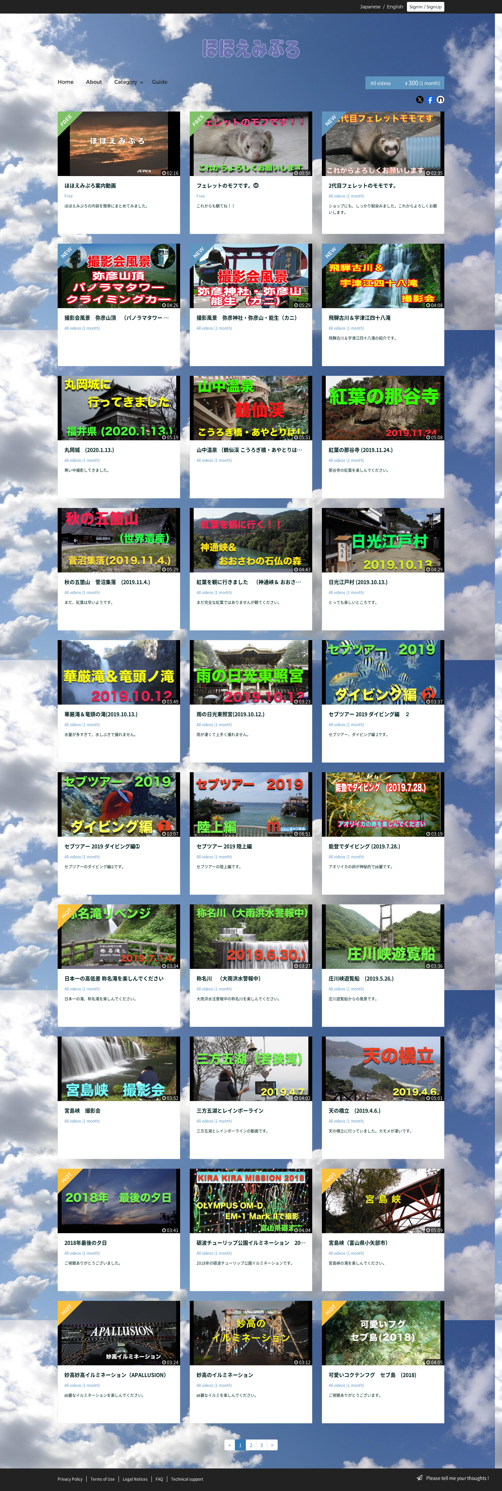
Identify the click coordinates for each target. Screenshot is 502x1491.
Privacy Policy (70, 1479)
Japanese (370, 7)
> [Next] (272, 1445)
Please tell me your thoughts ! (455, 1478)
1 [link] (240, 1445)
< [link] (229, 1445)
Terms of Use (103, 1479)
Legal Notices (135, 1479)
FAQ (159, 1479)
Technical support (187, 1479)
